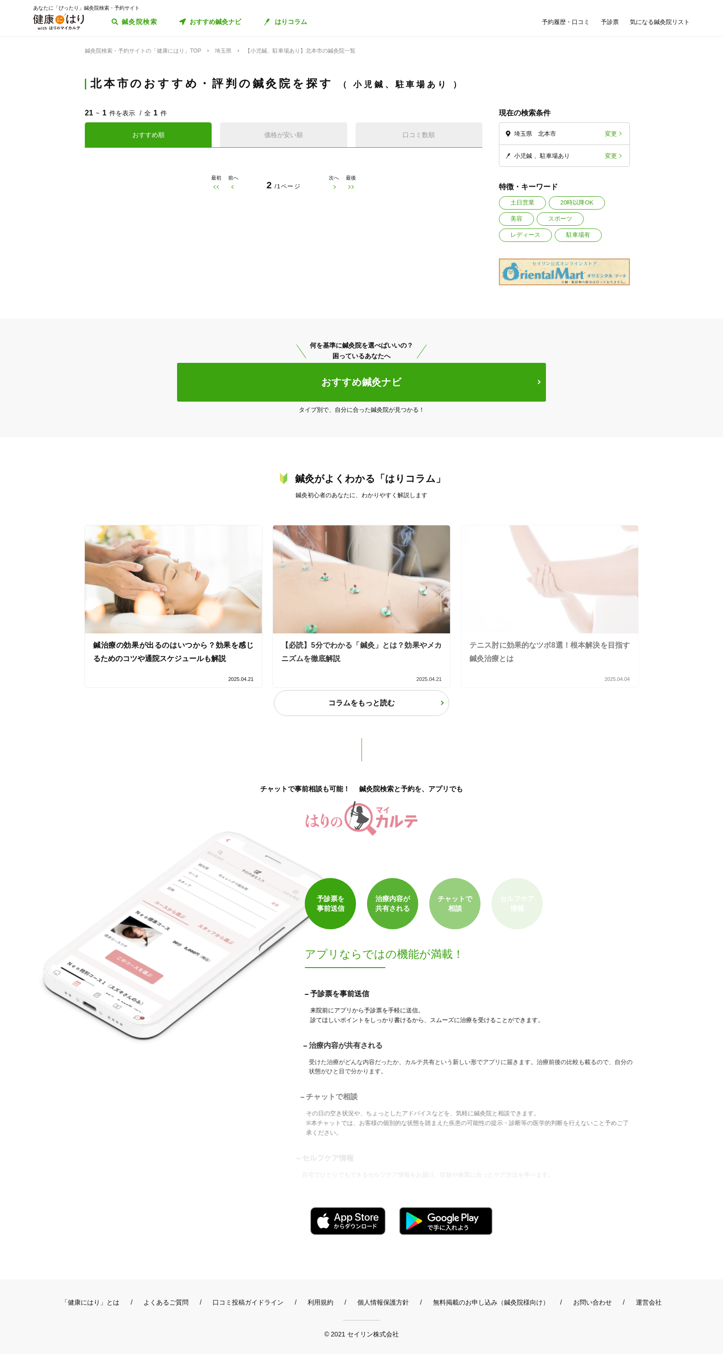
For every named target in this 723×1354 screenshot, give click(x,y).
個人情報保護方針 (383, 1302)
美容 (516, 218)
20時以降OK (576, 202)
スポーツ (560, 218)
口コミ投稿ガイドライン (248, 1302)
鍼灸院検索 (139, 21)
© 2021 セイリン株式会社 (361, 1333)
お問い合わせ (592, 1302)
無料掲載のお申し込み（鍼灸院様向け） (491, 1302)
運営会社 (649, 1302)
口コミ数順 (419, 134)
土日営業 (522, 202)
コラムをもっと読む (361, 703)
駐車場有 (578, 234)
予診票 (610, 21)
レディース (525, 234)
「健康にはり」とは (90, 1302)
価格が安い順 (283, 134)
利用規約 (320, 1302)
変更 (611, 134)
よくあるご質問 (166, 1302)
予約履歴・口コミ (566, 21)
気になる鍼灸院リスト (660, 21)
